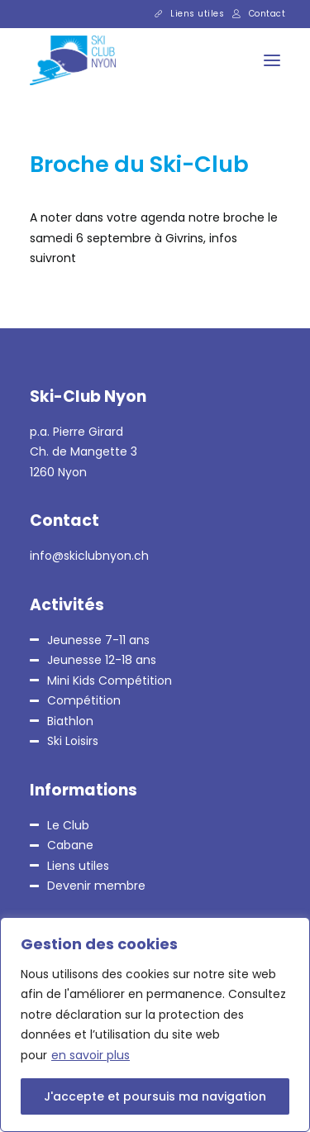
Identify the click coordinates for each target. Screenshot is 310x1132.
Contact (267, 13)
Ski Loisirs (72, 741)
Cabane (70, 845)
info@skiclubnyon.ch (89, 555)
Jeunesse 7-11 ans (98, 640)
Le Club (68, 825)
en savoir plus (90, 1055)
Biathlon (70, 721)
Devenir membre (96, 885)
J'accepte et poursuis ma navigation (155, 1096)
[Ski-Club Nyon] (58, 60)
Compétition (84, 700)
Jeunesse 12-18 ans (101, 660)
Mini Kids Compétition (109, 680)
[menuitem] (189, 14)
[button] (272, 60)
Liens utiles (197, 13)
